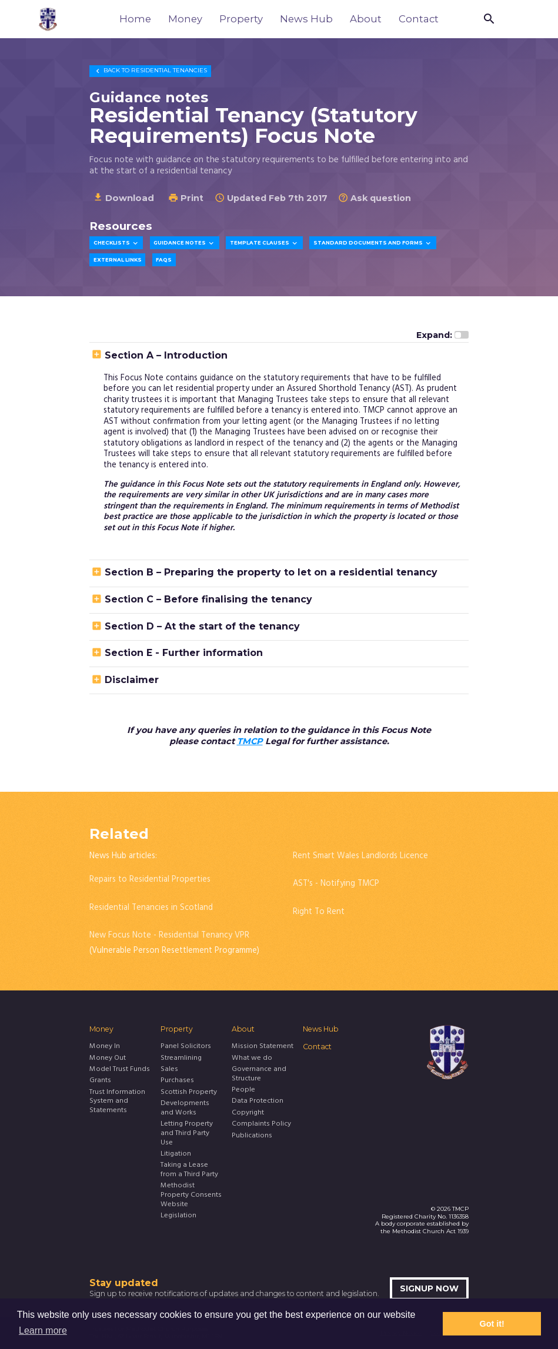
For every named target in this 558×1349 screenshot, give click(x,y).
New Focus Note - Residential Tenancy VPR (169, 935)
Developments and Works (185, 1108)
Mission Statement (262, 1047)
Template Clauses (264, 243)
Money (185, 19)
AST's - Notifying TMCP (336, 884)
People (243, 1090)
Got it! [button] (492, 1323)
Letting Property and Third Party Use (187, 1133)
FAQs (164, 260)
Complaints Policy (261, 1124)
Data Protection (257, 1101)
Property (241, 19)
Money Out (107, 1058)
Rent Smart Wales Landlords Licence (360, 856)
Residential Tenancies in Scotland (151, 908)
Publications (252, 1136)
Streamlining (181, 1058)
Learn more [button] (43, 1330)
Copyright (248, 1113)
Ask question (374, 198)
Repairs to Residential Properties (149, 879)
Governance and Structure (259, 1074)
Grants (100, 1081)
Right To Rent (319, 912)
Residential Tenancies (150, 70)
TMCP (250, 741)
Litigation (176, 1154)
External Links (117, 260)
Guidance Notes (184, 243)
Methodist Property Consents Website (191, 1195)
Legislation (178, 1216)
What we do (252, 1058)
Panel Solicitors (186, 1047)
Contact (419, 19)
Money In (104, 1047)
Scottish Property (189, 1092)
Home (135, 19)
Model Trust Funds (119, 1069)
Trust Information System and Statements (117, 1102)
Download (123, 197)
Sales (169, 1069)
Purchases (177, 1081)
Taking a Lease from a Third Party (189, 1170)
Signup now (429, 1288)
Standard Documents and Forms (372, 243)
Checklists (116, 243)
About (366, 19)
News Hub (306, 19)
